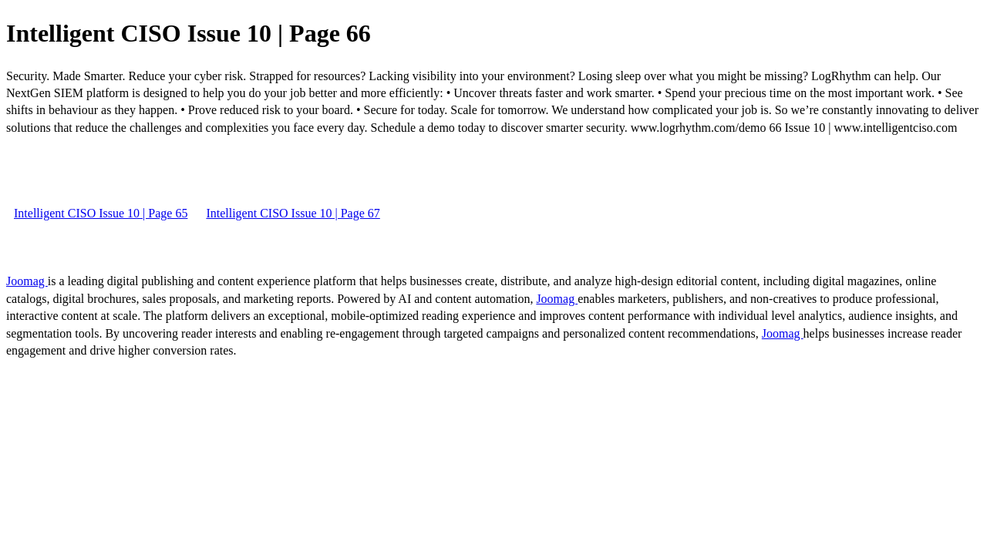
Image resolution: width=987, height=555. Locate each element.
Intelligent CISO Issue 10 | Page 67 (292, 213)
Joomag (27, 281)
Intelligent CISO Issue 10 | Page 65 (100, 213)
